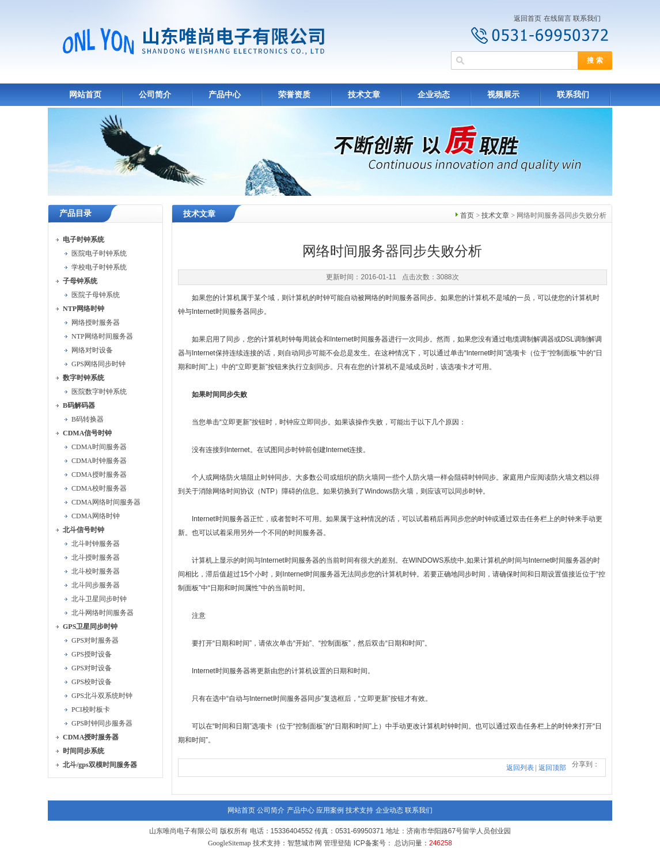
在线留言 (557, 18)
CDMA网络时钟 (95, 516)
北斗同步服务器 (95, 585)
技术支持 (359, 810)
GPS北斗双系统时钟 (101, 696)
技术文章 (364, 94)
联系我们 (587, 18)
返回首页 (527, 18)
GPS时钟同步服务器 (101, 723)
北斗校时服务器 (95, 571)
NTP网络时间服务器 (102, 336)
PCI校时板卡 (90, 709)
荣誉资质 (294, 94)
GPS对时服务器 (95, 640)
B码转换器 (87, 419)
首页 (467, 215)
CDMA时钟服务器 (99, 461)
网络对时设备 (92, 350)
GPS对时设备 (91, 668)
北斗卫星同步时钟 (99, 599)
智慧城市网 (304, 843)
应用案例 (330, 810)
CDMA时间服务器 (99, 447)
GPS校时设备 (91, 682)
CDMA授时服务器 (99, 474)
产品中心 (224, 94)
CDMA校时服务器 (99, 488)
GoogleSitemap (229, 843)
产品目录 (75, 213)
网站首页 (85, 94)
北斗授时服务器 (95, 557)
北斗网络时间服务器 (102, 613)
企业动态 (434, 94)
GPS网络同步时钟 (98, 364)
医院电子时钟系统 (99, 253)
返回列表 (520, 768)
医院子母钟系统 (95, 295)
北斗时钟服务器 (95, 544)
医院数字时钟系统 (99, 392)
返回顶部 (552, 768)
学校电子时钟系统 (99, 267)
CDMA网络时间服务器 (106, 502)
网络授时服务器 (95, 322)
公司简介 (155, 94)
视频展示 (503, 94)
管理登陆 (337, 843)
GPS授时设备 (91, 654)
